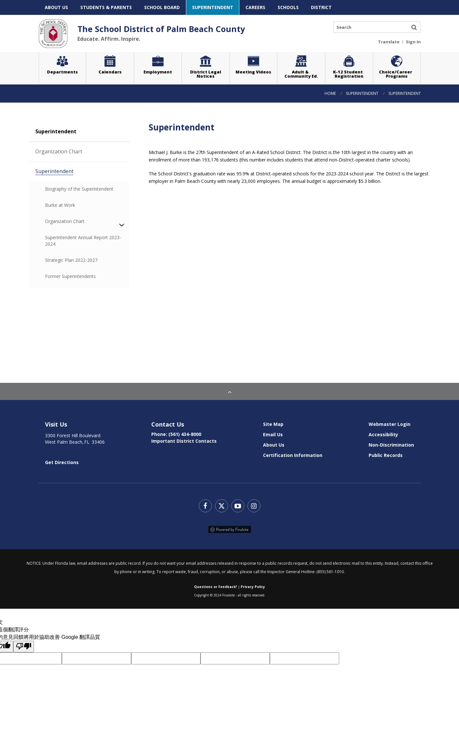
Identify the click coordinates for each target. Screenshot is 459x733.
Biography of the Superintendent (79, 189)
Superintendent (362, 93)
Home (330, 93)
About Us (273, 445)
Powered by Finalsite (229, 529)
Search (414, 27)
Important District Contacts (184, 441)
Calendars (109, 72)
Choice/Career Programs (396, 74)
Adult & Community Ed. (301, 74)
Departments (62, 72)
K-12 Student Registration (349, 74)
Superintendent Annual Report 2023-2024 (83, 240)
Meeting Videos (256, 64)
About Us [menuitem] (56, 7)
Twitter (221, 505)
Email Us (273, 434)
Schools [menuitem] (288, 7)
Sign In (413, 41)
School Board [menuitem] (162, 7)
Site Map (273, 424)
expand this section (125, 225)
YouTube (237, 505)
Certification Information (292, 455)
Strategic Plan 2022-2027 (71, 260)
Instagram (253, 505)
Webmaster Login (389, 424)
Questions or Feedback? (215, 586)
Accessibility (383, 434)
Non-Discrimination (391, 445)
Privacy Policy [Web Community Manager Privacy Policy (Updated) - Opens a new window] (253, 586)
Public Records (386, 455)
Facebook (205, 505)
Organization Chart (82, 151)
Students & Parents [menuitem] (106, 7)
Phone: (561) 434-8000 (176, 434)
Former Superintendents (70, 276)
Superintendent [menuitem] (212, 7)
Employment (157, 72)
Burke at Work (87, 205)
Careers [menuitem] (255, 7)
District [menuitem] (321, 7)
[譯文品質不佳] (23, 646)
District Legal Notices (209, 66)
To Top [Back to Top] (230, 391)
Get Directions (62, 462)
